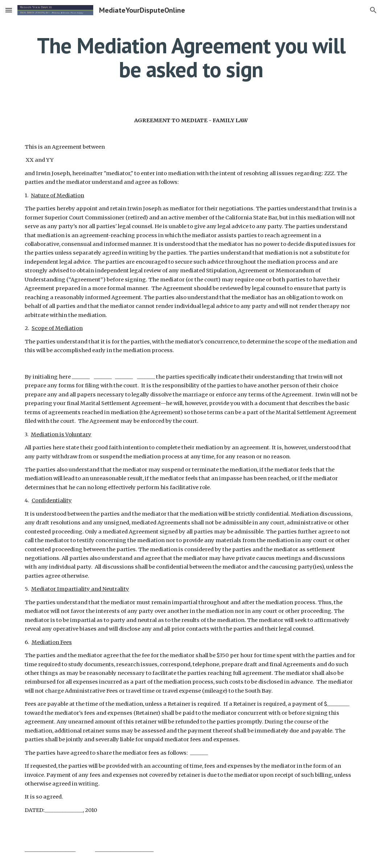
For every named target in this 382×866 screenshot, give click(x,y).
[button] (8, 10)
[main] (191, 57)
